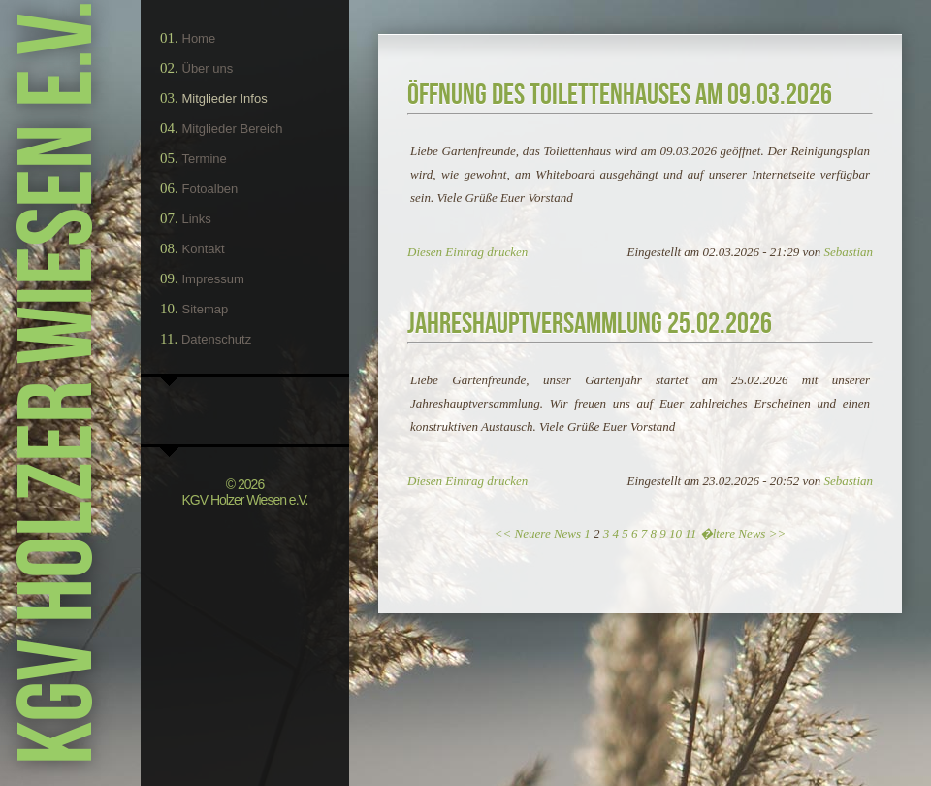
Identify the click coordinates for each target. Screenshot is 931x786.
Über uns (208, 68)
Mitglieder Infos (225, 98)
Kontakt (203, 249)
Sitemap (205, 309)
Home (199, 38)
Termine (204, 158)
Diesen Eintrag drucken (467, 252)
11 (690, 533)
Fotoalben (210, 188)
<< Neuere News (538, 533)
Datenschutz (216, 339)
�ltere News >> (743, 533)
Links (196, 219)
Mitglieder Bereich (232, 128)
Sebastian (848, 252)
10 (675, 533)
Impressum (213, 279)
